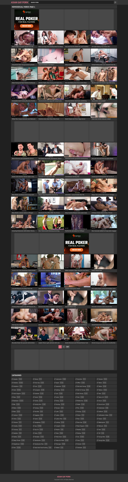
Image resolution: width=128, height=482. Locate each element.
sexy (80, 440)
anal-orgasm (19, 393)
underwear (103, 408)
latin (59, 411)
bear (16, 411)
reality (81, 429)
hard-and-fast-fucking (43, 447)
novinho (81, 379)
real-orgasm (82, 426)
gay (38, 426)
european (39, 390)
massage (60, 444)
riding (81, 433)
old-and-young (83, 386)
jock (59, 393)
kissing (60, 404)
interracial (61, 379)
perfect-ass (82, 400)
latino (60, 415)
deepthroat (18, 444)
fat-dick (39, 411)
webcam (102, 426)
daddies (17, 433)
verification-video (105, 415)
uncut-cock (103, 404)
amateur (18, 382)
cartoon (17, 415)
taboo (102, 382)
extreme (39, 393)
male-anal (61, 436)
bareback (18, 400)
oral (80, 397)
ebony (38, 379)
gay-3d (39, 429)
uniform (102, 411)
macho (60, 429)
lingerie (60, 426)
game (38, 418)
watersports (103, 422)
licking (60, 422)
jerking (60, 390)
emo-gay (39, 382)
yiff (101, 433)
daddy (17, 436)
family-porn (40, 404)
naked (59, 447)
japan (60, 382)
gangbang (40, 422)
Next (67, 347)
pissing (81, 411)
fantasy (39, 408)
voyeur (102, 418)
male (59, 433)
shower (102, 379)
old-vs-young (83, 390)
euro (38, 386)
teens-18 (103, 397)
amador (17, 379)
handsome (40, 440)
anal (17, 390)
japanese (60, 386)
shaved (81, 444)
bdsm (17, 408)
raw (80, 418)
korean (60, 408)
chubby (17, 426)
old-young (82, 393)
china (17, 418)
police (80, 415)
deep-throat (19, 440)
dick (17, 447)
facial (38, 397)
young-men (103, 440)
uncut (102, 400)
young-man (103, 436)
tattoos (102, 390)
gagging (39, 415)
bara (16, 397)
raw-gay (82, 422)
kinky (59, 400)
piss (80, 408)
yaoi (101, 429)
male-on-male (62, 440)
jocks (59, 397)
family (39, 400)
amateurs (17, 386)
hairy (38, 433)
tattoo (102, 386)
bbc (16, 404)
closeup (17, 429)
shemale (81, 447)
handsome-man (41, 444)
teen (102, 393)
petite (81, 404)
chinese (17, 422)
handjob (39, 436)
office (81, 382)
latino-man (61, 418)
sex (80, 436)
